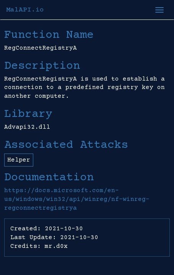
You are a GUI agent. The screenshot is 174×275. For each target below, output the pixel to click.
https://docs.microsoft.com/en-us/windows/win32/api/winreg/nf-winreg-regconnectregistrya (77, 199)
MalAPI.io (25, 10)
